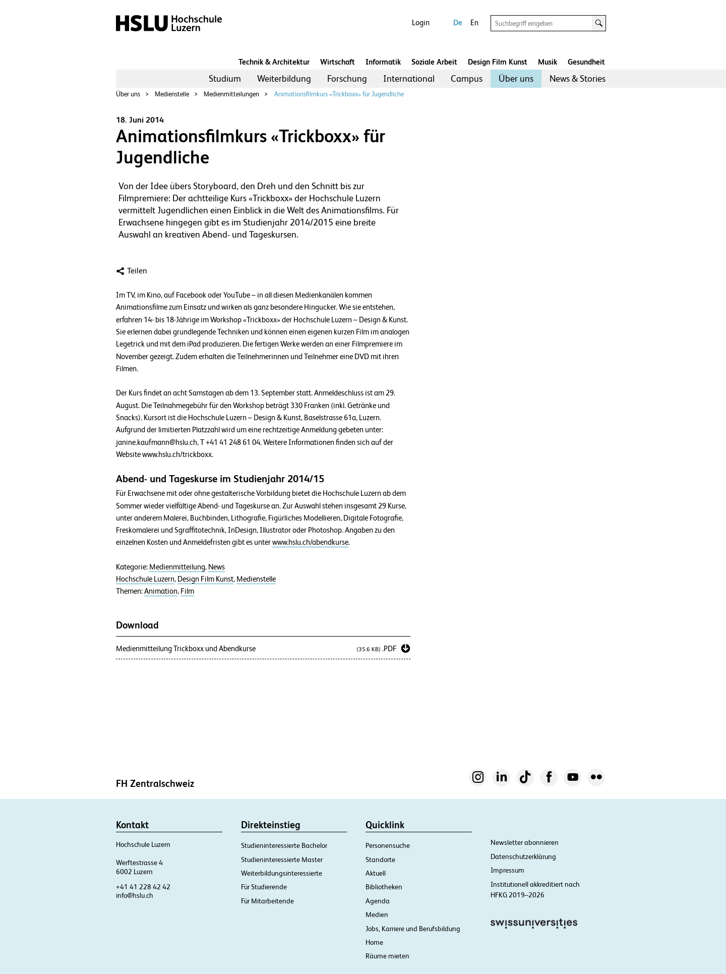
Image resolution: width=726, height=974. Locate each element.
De (457, 22)
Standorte (380, 859)
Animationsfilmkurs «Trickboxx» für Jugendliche (339, 94)
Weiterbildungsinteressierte (281, 873)
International (409, 78)
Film (187, 591)
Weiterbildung (284, 78)
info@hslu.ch (134, 895)
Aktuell (376, 873)
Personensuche (388, 845)
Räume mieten (387, 956)
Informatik (383, 62)
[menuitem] (225, 79)
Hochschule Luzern (145, 579)
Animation (160, 591)
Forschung (347, 78)
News (216, 567)
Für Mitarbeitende (267, 901)
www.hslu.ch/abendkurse (310, 542)
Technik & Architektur (274, 62)
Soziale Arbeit (434, 62)
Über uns (516, 78)
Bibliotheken (384, 887)
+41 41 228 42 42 (143, 887)
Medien (377, 914)
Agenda (378, 901)
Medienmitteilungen (231, 94)
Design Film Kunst (497, 62)
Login (421, 22)
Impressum (507, 870)
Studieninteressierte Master (282, 859)
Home (374, 942)
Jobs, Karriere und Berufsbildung (413, 929)
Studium (225, 78)
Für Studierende (264, 887)
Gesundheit (586, 62)
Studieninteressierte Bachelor (284, 845)
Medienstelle (172, 94)
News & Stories (578, 78)
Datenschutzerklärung (523, 856)
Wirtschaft (337, 62)
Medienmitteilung (177, 567)
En (474, 22)
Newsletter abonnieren (525, 842)
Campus (466, 78)
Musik (547, 62)
